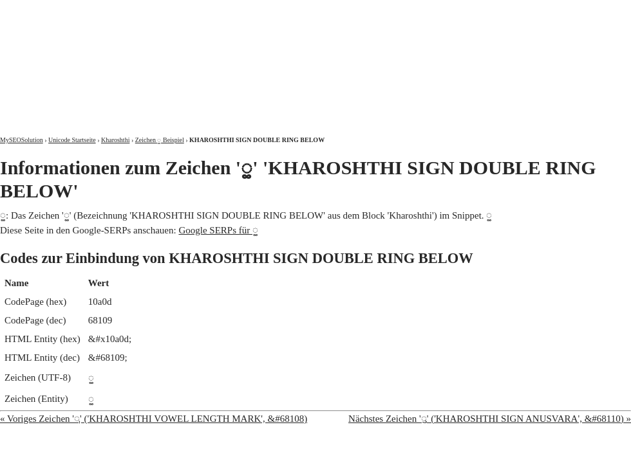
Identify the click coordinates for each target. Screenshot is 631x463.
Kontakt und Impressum (565, 11)
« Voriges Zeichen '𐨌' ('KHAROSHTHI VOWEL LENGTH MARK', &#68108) (153, 418)
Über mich (466, 11)
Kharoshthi (115, 139)
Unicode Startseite (72, 139)
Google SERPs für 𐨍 (218, 230)
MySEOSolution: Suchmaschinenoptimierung (151, 58)
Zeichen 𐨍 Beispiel (159, 139)
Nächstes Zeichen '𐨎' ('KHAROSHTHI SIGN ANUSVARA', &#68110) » (489, 418)
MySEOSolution (21, 139)
